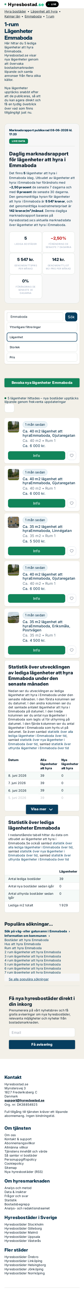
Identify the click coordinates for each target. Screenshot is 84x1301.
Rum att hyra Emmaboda (23, 948)
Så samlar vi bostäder (20, 1155)
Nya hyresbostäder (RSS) (23, 1172)
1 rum (50, 16)
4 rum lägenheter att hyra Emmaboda (32, 960)
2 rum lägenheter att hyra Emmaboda (32, 952)
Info (36, 455)
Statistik (10, 1200)
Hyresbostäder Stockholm (24, 1224)
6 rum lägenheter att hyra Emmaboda (32, 968)
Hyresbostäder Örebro (21, 1257)
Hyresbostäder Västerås (22, 1241)
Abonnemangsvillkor (19, 1143)
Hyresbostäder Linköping (23, 1261)
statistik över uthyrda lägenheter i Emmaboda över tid (39, 746)
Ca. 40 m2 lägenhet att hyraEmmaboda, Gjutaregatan (49, 433)
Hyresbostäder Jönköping (24, 1269)
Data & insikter (15, 1192)
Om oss (10, 1135)
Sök (71, 317)
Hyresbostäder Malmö (21, 1232)
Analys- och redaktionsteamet (27, 1208)
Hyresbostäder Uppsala (22, 1237)
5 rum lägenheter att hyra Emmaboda (32, 964)
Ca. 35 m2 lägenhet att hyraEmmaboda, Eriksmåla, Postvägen (46, 626)
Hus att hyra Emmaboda (22, 944)
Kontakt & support (18, 1139)
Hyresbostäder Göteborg (23, 1228)
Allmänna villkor (16, 1147)
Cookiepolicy (14, 1163)
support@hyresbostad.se (24, 1100)
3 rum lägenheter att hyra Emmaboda (32, 956)
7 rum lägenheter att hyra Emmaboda (32, 972)
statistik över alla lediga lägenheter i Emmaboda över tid (40, 734)
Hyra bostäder (15, 11)
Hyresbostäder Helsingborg (25, 1265)
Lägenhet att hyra (44, 11)
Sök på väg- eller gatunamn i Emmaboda (35, 931)
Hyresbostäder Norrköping (24, 1273)
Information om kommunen (25, 936)
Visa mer (38, 809)
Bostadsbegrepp (17, 1204)
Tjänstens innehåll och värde (25, 1151)
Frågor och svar (16, 1196)
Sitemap (10, 1168)
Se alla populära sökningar (29, 979)
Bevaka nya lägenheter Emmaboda (42, 382)
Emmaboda (33, 16)
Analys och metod (18, 1188)
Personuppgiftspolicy (20, 1159)
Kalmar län (12, 16)
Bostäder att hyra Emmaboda (26, 940)
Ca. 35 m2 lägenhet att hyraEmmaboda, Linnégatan (47, 529)
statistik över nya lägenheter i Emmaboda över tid (36, 742)
